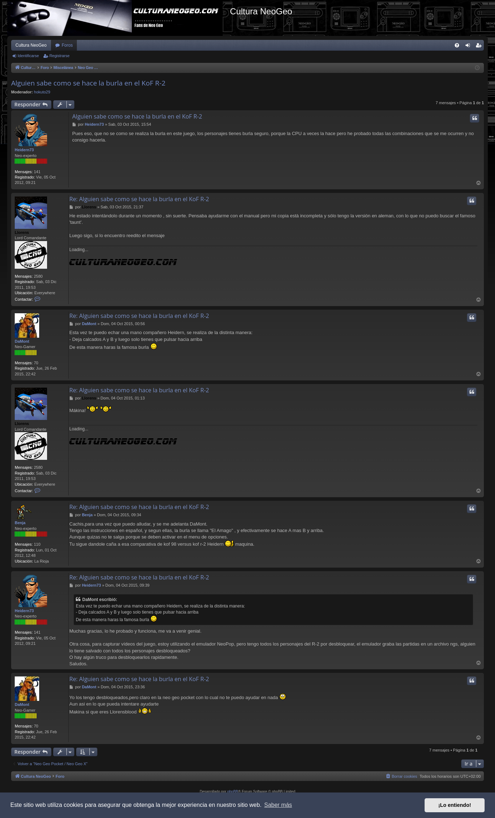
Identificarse (28, 56)
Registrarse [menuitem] (480, 47)
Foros (67, 45)
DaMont (22, 341)
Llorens (22, 232)
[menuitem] (457, 45)
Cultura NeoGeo (31, 45)
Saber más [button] (278, 805)
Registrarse (59, 56)
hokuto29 (42, 92)
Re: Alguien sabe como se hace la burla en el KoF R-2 (139, 199)
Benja (20, 523)
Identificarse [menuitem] (469, 47)
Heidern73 (24, 150)
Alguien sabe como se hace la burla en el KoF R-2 (88, 83)
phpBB (232, 792)
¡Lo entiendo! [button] (454, 805)
